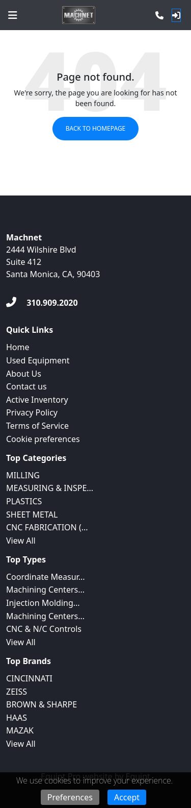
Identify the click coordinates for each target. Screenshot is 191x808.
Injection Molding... (43, 602)
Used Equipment (38, 360)
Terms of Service (37, 425)
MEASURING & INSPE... (49, 488)
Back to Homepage (96, 128)
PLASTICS (24, 501)
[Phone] (159, 15)
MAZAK (20, 730)
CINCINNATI (29, 678)
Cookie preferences (43, 439)
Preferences (70, 797)
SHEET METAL (32, 514)
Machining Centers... (45, 589)
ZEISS (16, 691)
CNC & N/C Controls (43, 628)
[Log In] (176, 15)
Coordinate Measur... (45, 576)
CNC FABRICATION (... (47, 527)
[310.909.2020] (42, 302)
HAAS (16, 717)
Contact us (26, 386)
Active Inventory (37, 399)
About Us (23, 373)
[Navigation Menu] (12, 15)
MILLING (23, 475)
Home (18, 347)
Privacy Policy (32, 412)
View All (21, 540)
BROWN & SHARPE (41, 704)
